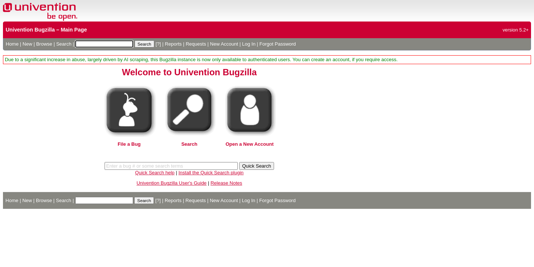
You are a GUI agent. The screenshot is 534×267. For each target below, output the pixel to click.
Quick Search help (154, 172)
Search (63, 44)
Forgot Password (278, 44)
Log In (249, 44)
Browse (44, 44)
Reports (173, 44)
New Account (224, 44)
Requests (196, 44)
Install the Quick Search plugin (211, 172)
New (27, 44)
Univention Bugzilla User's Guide (171, 183)
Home (12, 44)
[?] (158, 44)
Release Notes (226, 183)
